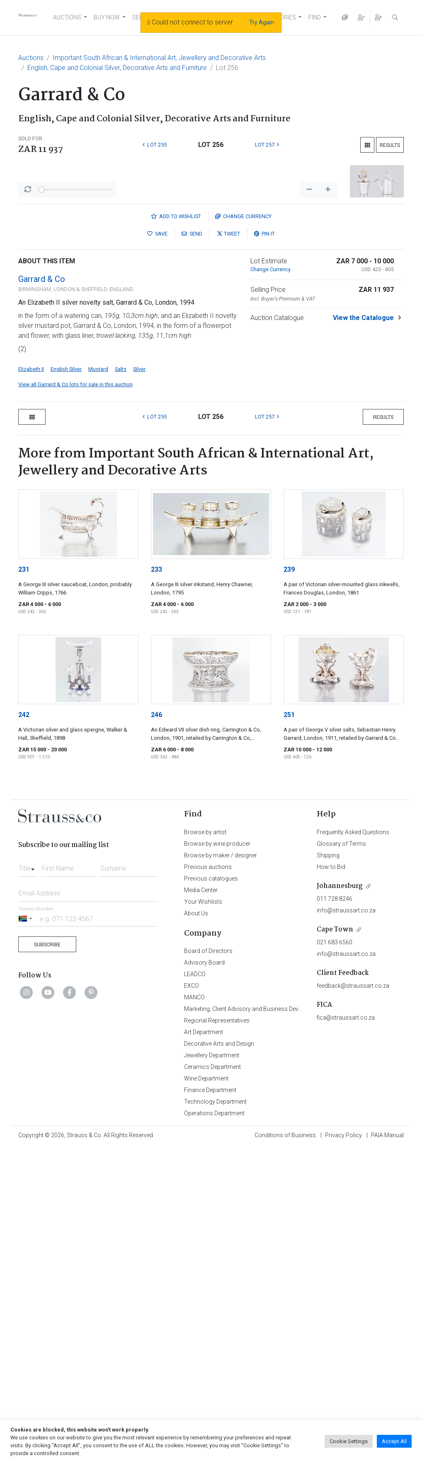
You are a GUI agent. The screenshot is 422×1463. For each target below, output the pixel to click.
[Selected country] (26, 1121)
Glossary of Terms (341, 1046)
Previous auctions (208, 1069)
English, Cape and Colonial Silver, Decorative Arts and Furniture (117, 68)
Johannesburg (340, 1089)
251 (289, 918)
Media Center (201, 1093)
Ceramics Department (212, 1269)
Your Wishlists (203, 1104)
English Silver (66, 572)
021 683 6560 (334, 1145)
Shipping (328, 1058)
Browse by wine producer (217, 1046)
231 (23, 772)
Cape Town (335, 1132)
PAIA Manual (387, 1338)
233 (156, 772)
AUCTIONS (67, 17)
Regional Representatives (217, 1223)
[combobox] (28, 1069)
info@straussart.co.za (346, 1113)
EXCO (191, 1188)
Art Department (203, 1235)
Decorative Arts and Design (219, 1246)
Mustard (98, 572)
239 (289, 772)
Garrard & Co (41, 482)
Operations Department (214, 1316)
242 (23, 918)
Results (390, 145)
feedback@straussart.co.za (353, 1188)
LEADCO (195, 1177)
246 (156, 918)
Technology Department (215, 1304)
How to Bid (331, 1069)
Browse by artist (205, 1035)
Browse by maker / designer (220, 1058)
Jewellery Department (211, 1258)
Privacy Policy (343, 1338)
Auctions (31, 58)
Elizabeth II (31, 572)
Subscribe (47, 1147)
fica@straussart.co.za (346, 1220)
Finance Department (210, 1293)
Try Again (261, 22)
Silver (139, 572)
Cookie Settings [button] (349, 1441)
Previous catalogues (211, 1081)
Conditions (285, 1338)
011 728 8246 (334, 1101)
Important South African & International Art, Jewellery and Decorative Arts (159, 58)
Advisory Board (204, 1165)
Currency (243, 419)
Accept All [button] (394, 1441)
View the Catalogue (363, 521)
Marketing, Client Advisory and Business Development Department (269, 1211)
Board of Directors (208, 1153)
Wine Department (206, 1281)
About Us (196, 1116)
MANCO (194, 1200)
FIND (314, 17)
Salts (120, 572)
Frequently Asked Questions (353, 1035)
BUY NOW (107, 17)
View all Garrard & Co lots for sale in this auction (75, 587)
